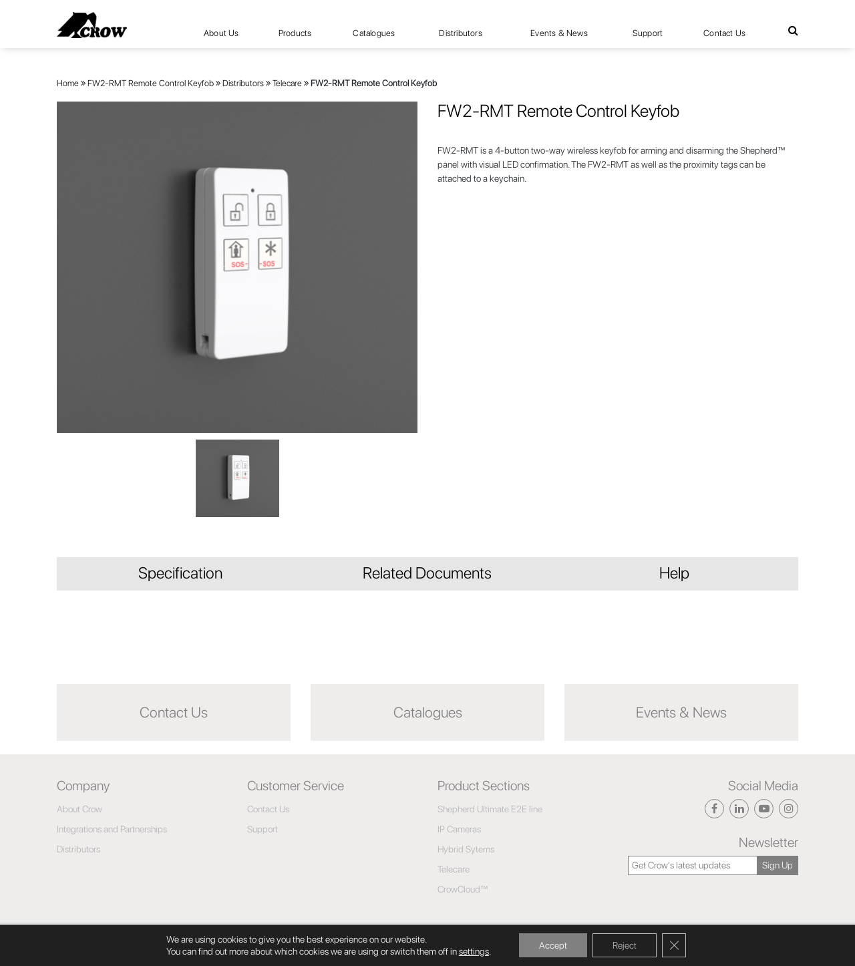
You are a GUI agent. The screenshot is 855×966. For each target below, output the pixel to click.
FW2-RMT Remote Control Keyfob (151, 83)
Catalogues (374, 33)
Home (68, 83)
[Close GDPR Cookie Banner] (674, 945)
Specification (180, 573)
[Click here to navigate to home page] (92, 25)
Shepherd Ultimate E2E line (490, 809)
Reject (625, 945)
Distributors (460, 33)
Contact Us (724, 33)
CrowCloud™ (463, 889)
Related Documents (427, 573)
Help (674, 573)
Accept (553, 945)
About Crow (79, 809)
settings (474, 951)
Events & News (559, 33)
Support (648, 33)
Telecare (287, 83)
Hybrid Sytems (466, 849)
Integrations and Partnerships (112, 829)
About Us (221, 33)
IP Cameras (459, 829)
